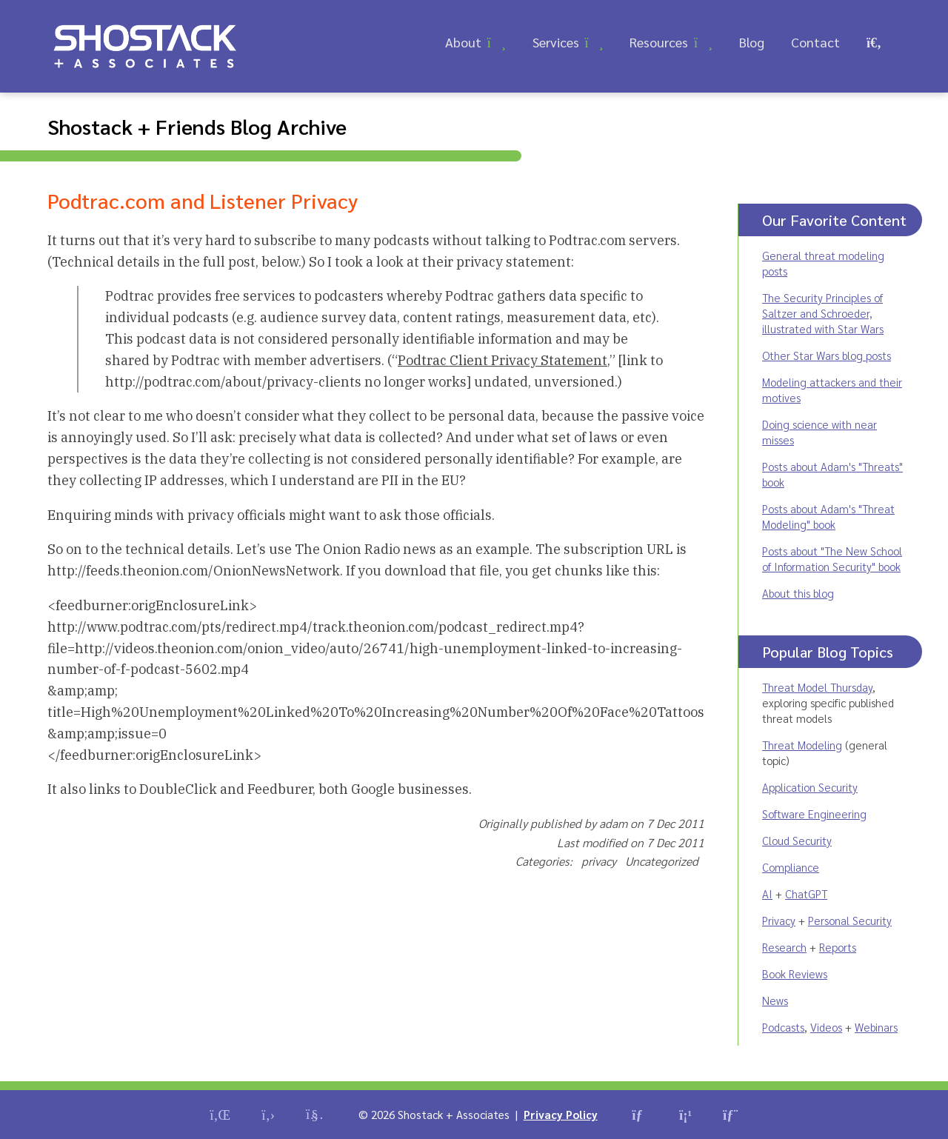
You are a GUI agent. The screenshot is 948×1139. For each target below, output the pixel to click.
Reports (837, 947)
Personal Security (850, 920)
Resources (659, 41)
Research (784, 947)
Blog (751, 41)
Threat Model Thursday (817, 687)
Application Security (810, 787)
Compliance (790, 867)
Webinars (876, 1027)
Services (556, 41)
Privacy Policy (561, 1114)
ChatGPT (806, 893)
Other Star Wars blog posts (826, 355)
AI (767, 893)
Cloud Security (797, 840)
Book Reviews (794, 973)
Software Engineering (814, 813)
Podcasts (783, 1027)
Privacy (778, 920)
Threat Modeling (802, 745)
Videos (826, 1027)
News (775, 1000)
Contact (815, 41)
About (463, 41)
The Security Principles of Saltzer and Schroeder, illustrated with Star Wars (823, 312)
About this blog (798, 593)
